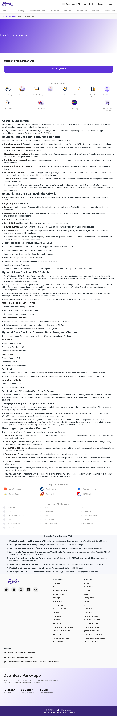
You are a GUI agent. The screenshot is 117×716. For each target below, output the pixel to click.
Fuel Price (9, 109)
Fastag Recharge (37, 95)
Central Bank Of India (16, 515)
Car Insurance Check (91, 623)
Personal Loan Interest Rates (62, 631)
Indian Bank (85, 519)
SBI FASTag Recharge (59, 590)
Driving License (57, 605)
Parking (9, 95)
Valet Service (108, 95)
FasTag (75, 109)
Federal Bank (50, 519)
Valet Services (57, 601)
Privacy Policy (62, 713)
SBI (82, 507)
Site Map (72, 713)
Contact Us (56, 583)
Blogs (54, 587)
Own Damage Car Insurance (62, 638)
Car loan (12, 16)
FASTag (86, 594)
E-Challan (65, 95)
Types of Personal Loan (92, 631)
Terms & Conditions (48, 713)
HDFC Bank (87, 494)
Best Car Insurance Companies (94, 638)
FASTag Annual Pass (59, 609)
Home (5, 16)
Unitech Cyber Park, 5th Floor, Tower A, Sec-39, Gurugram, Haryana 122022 (33, 661)
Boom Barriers (57, 623)
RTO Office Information (94, 96)
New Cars (42, 109)
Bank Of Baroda (15, 489)
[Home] (7, 4)
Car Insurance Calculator (92, 620)
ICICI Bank (50, 494)
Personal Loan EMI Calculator (94, 612)
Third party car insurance (92, 627)
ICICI (10, 511)
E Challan (87, 590)
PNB (46, 515)
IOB (9, 519)
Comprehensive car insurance (62, 627)
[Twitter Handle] (21, 589)
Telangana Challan (58, 594)
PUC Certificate (57, 642)
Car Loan (51, 95)
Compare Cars (57, 616)
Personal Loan (88, 609)
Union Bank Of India (89, 515)
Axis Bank (11, 507)
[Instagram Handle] (6, 589)
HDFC (47, 507)
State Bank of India (90, 489)
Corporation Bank (88, 523)
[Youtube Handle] (35, 589)
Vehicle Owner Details (108, 110)
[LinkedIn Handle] (28, 589)
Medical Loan (56, 634)
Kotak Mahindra (52, 489)
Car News (55, 612)
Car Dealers (56, 620)
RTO (85, 605)
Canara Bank (14, 494)
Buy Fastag (23, 95)
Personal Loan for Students (93, 634)
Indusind (11, 527)
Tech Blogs (56, 598)
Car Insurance (79, 95)
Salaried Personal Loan (91, 642)
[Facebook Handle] (13, 589)
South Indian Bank (15, 523)
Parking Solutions (89, 598)
